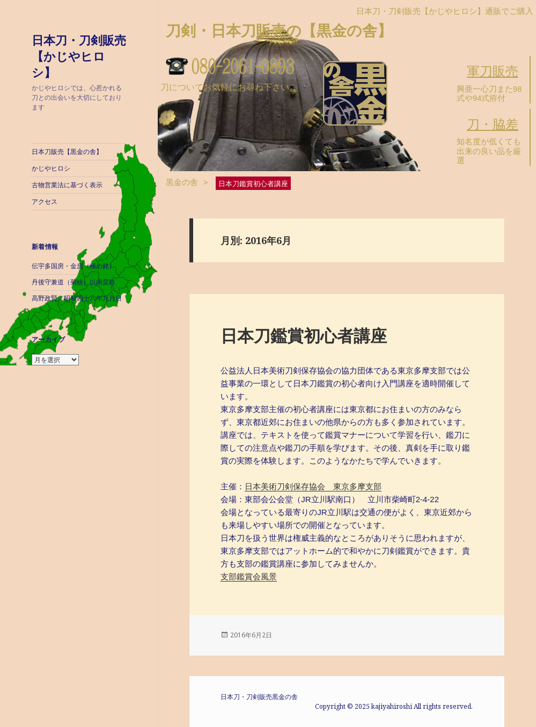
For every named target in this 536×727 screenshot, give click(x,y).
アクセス (44, 201)
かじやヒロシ (51, 168)
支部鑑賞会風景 (249, 576)
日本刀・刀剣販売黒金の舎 (259, 696)
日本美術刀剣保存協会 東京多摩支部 (313, 486)
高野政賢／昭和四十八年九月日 (77, 298)
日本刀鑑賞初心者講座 (304, 335)
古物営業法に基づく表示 (67, 185)
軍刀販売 (492, 71)
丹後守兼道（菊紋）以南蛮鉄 (73, 282)
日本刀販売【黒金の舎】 (67, 152)
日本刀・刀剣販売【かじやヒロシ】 (79, 56)
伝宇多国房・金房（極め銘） (73, 266)
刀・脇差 (492, 124)
